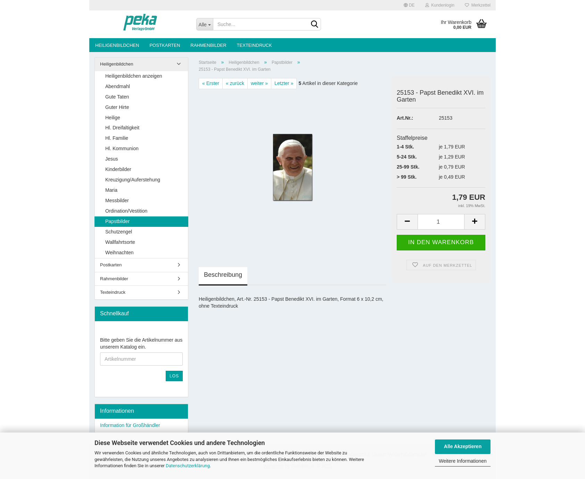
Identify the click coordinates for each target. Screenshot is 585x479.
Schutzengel (118, 231)
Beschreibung (223, 274)
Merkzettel (478, 5)
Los (174, 376)
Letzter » (283, 83)
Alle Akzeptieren (462, 446)
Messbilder (117, 200)
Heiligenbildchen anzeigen (133, 76)
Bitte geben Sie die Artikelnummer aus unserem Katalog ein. (141, 343)
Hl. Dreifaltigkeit (122, 127)
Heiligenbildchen (117, 45)
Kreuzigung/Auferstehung (132, 179)
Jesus (111, 159)
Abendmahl (117, 86)
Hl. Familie (116, 138)
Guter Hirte (117, 107)
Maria (111, 190)
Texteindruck (254, 45)
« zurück (235, 83)
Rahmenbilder (208, 45)
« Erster (210, 83)
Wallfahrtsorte (120, 242)
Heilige (112, 117)
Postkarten (164, 45)
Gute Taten (117, 97)
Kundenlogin (439, 5)
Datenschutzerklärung (188, 465)
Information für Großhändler (130, 425)
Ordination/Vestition (126, 211)
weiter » (259, 83)
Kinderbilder (118, 169)
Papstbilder (117, 221)
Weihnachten (119, 252)
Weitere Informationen (462, 461)
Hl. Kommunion (122, 148)
